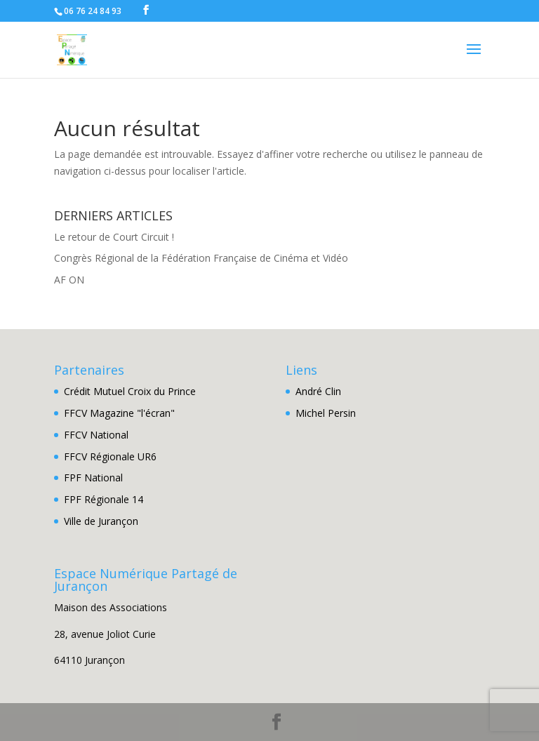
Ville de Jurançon (101, 521)
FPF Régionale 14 (103, 499)
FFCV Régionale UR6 (110, 456)
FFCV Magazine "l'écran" (119, 413)
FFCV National (96, 434)
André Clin (318, 391)
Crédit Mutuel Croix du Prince (130, 391)
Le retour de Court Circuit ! (114, 236)
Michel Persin (325, 413)
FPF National (93, 477)
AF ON (69, 279)
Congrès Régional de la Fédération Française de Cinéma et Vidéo (201, 258)
